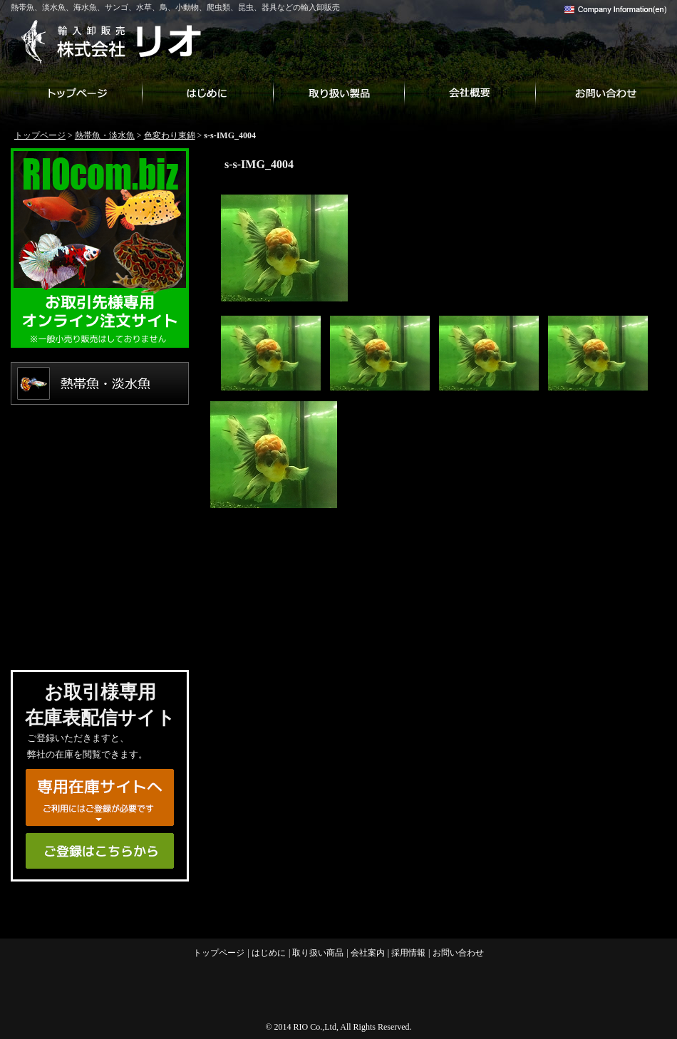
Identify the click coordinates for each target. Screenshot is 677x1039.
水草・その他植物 (100, 483)
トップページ (76, 92)
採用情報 (408, 953)
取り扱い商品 (338, 92)
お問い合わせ (600, 92)
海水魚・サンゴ (100, 433)
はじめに (207, 92)
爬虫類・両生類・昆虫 (100, 583)
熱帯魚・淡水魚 (105, 135)
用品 (100, 632)
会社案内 (469, 92)
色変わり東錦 (169, 135)
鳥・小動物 (100, 533)
